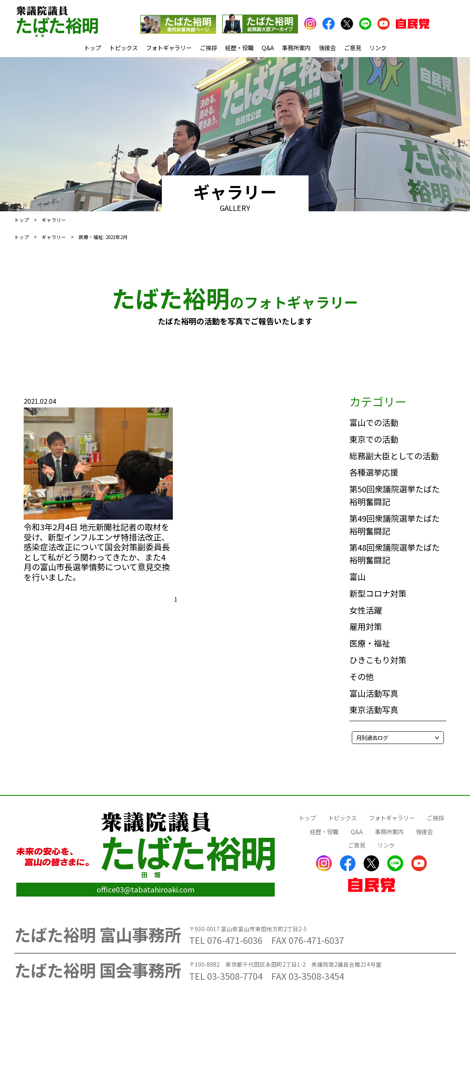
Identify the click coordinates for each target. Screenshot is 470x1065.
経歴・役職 (239, 47)
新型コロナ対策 (377, 593)
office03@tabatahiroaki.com (145, 889)
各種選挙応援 (373, 472)
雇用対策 (365, 626)
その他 (361, 676)
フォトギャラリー (169, 47)
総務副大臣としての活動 (394, 456)
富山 (357, 576)
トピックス (123, 47)
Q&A (268, 47)
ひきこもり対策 (377, 660)
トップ (92, 47)
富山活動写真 (373, 693)
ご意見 (352, 47)
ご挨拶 (208, 47)
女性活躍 (365, 610)
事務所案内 (296, 47)
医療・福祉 (369, 643)
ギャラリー (54, 236)
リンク (377, 47)
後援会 (327, 47)
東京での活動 (373, 439)
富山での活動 (373, 422)
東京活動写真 (373, 709)
